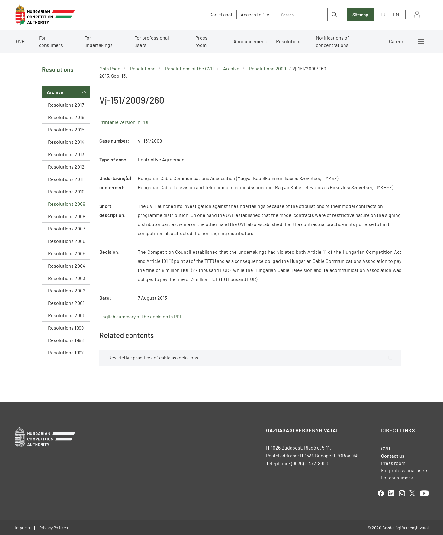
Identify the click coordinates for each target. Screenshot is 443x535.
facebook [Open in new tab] (381, 493)
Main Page (109, 68)
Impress (22, 527)
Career (396, 41)
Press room (201, 41)
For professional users (151, 41)
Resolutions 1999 (66, 327)
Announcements (251, 41)
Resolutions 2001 (66, 303)
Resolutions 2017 (66, 105)
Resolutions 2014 (66, 142)
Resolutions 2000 (66, 315)
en (396, 14)
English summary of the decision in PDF (140, 316)
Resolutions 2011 (66, 179)
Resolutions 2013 (66, 154)
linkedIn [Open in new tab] (391, 493)
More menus (421, 41)
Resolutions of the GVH (189, 68)
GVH (20, 41)
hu (382, 14)
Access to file (255, 14)
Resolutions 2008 (66, 216)
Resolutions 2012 (66, 166)
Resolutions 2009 (66, 204)
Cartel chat (221, 14)
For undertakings (98, 41)
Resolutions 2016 (66, 117)
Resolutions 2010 (66, 191)
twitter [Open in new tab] (412, 493)
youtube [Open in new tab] (424, 493)
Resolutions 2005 (66, 253)
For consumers (51, 41)
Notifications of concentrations (332, 41)
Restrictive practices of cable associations (153, 357)
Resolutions (289, 41)
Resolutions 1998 (66, 340)
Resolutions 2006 (66, 241)
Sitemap (360, 14)
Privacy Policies (53, 527)
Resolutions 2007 (66, 228)
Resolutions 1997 (66, 352)
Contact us (392, 456)
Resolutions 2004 (66, 266)
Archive (55, 92)
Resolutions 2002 (66, 290)
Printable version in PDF (124, 122)
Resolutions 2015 (66, 129)
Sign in (417, 14)
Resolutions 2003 (66, 278)
